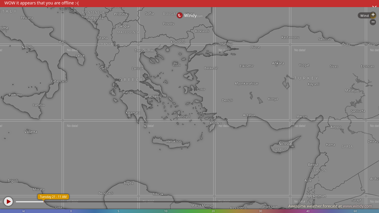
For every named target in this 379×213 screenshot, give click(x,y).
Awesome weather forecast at (330, 206)
